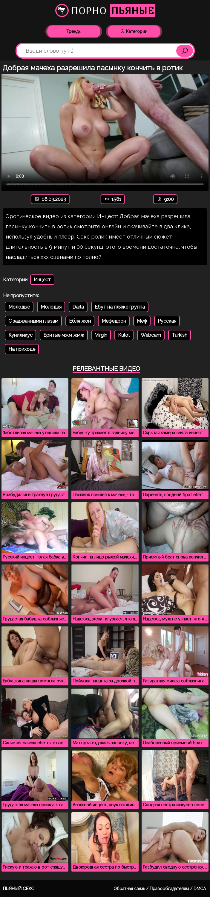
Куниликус (20, 335)
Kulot (124, 335)
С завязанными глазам (33, 321)
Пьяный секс (18, 888)
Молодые (19, 307)
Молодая (51, 307)
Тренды (73, 31)
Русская (167, 321)
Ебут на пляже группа (120, 307)
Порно (105, 10)
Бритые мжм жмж (63, 335)
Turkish (179, 335)
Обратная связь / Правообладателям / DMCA (160, 888)
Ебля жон (80, 321)
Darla (78, 307)
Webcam (151, 335)
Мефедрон (114, 321)
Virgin (101, 335)
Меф (142, 321)
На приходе (21, 349)
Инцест (42, 280)
